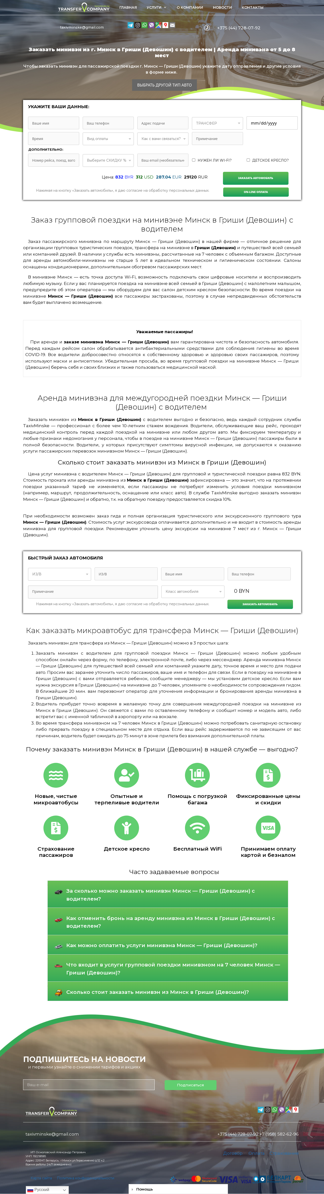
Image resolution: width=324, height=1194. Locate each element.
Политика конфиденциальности (85, 1178)
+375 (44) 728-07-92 (238, 27)
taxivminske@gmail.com (82, 27)
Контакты (252, 7)
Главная (128, 7)
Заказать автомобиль (255, 178)
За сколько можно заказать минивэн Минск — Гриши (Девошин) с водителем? (160, 895)
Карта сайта (41, 1178)
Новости (222, 7)
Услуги (159, 7)
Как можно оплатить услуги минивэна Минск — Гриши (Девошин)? (161, 945)
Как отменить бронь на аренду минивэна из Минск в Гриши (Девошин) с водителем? (170, 922)
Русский (38, 1190)
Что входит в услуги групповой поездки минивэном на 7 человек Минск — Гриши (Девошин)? (173, 969)
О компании (190, 7)
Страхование (284, 1153)
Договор (233, 1153)
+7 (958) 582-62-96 (279, 1134)
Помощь (144, 1189)
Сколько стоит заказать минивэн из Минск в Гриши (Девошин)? (157, 992)
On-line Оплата (256, 192)
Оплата (257, 1153)
